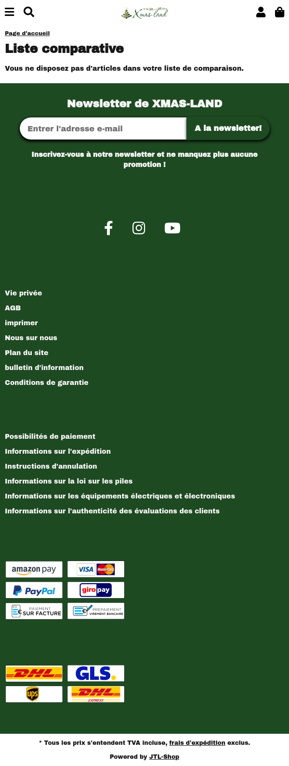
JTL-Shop (164, 756)
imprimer (21, 323)
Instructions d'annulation (51, 466)
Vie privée (23, 293)
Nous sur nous (31, 338)
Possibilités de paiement (50, 436)
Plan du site (26, 353)
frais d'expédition (197, 743)
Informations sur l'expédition (58, 451)
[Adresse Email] (103, 128)
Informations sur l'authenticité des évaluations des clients (112, 511)
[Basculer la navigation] (9, 13)
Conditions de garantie (47, 382)
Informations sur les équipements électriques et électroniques (120, 496)
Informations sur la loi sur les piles (68, 481)
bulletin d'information (44, 367)
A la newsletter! (228, 128)
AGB (13, 308)
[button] (260, 13)
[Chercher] (29, 13)
